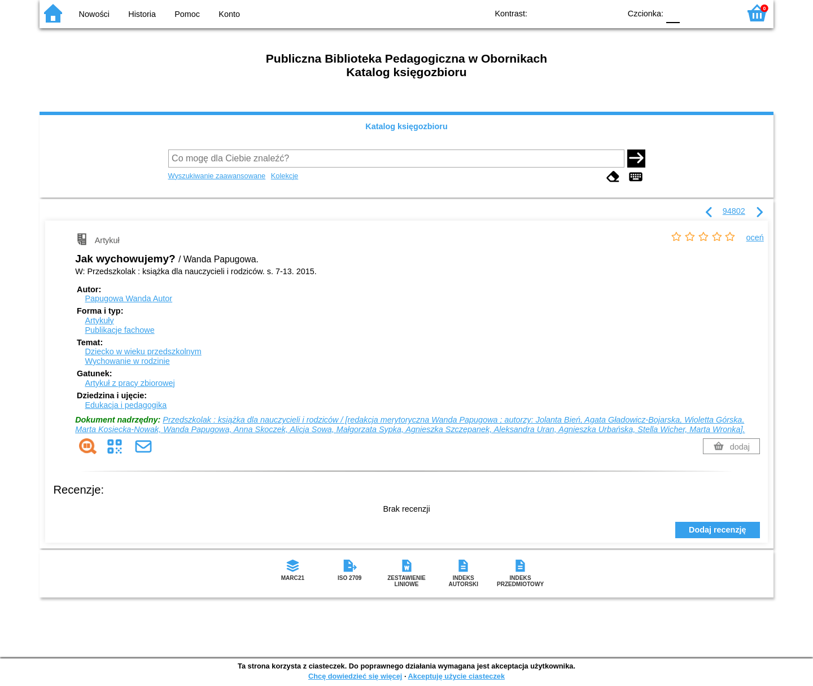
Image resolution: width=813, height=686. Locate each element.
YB (586, 12)
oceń (755, 237)
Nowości (94, 14)
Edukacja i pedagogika (126, 405)
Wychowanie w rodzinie (127, 361)
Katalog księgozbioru (406, 126)
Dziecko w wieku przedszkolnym (143, 351)
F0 (672, 12)
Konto (229, 14)
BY (608, 12)
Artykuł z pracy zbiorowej (129, 383)
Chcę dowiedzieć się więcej (355, 676)
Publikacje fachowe (119, 330)
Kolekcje (284, 176)
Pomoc (187, 14)
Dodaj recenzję (717, 529)
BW (563, 12)
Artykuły (99, 320)
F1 (692, 12)
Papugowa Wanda (128, 298)
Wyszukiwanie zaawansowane (217, 176)
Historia (142, 14)
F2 (718, 12)
